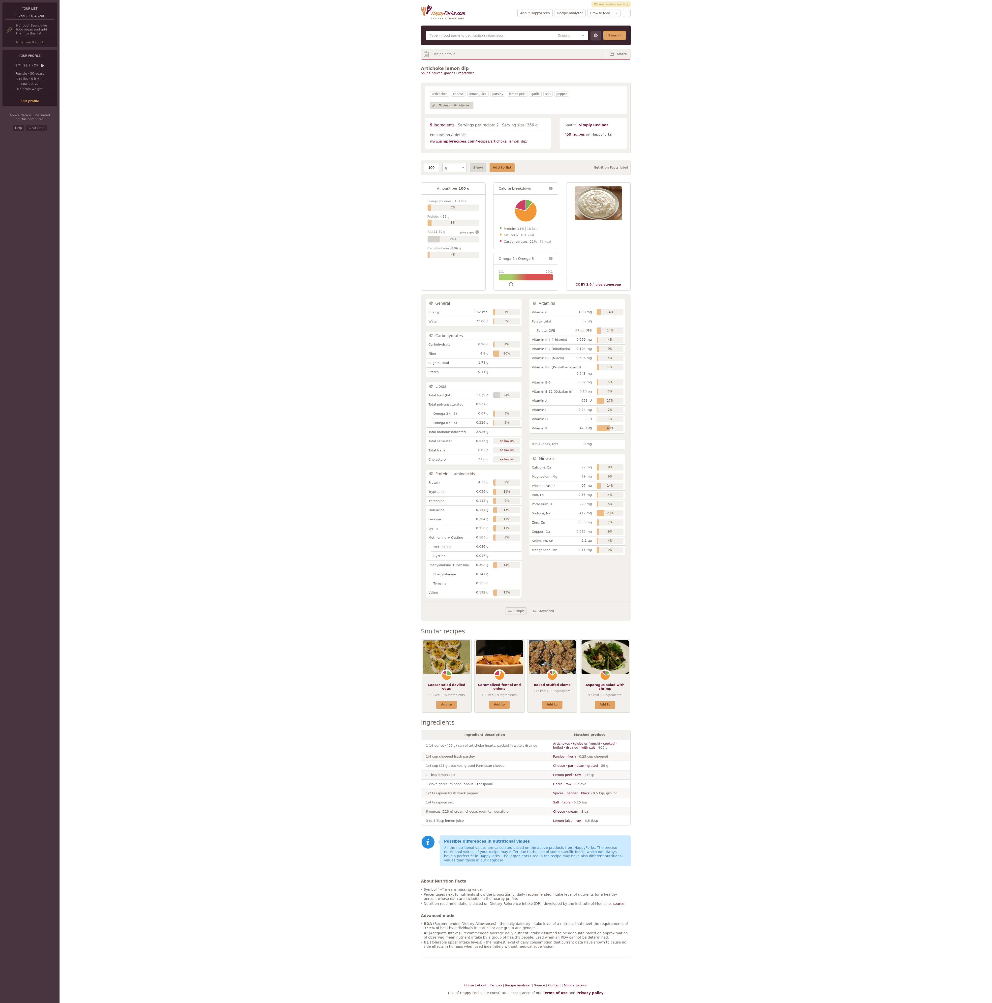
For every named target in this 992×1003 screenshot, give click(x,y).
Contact (554, 985)
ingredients (442, 125)
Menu (627, 13)
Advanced (546, 611)
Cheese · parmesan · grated (575, 765)
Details (42, 66)
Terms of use (555, 993)
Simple (519, 611)
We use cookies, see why (611, 4)
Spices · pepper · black (571, 793)
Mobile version (575, 985)
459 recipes (575, 134)
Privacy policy (590, 993)
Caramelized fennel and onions (499, 687)
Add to (446, 704)
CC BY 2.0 (583, 284)
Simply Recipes (594, 125)
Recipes (496, 985)
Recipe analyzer (570, 13)
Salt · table (561, 802)
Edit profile (30, 101)
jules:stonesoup (607, 284)
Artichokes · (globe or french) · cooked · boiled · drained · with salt (585, 745)
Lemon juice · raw (567, 821)
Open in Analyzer (454, 105)
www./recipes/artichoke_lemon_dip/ (478, 141)
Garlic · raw (562, 784)
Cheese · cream (565, 811)
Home (469, 985)
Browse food (600, 13)
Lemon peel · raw (567, 775)
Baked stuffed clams (552, 685)
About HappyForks (535, 13)
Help (18, 128)
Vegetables (466, 73)
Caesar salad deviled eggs (446, 687)
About (481, 985)
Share (622, 54)
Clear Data (36, 128)
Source (539, 985)
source (618, 904)
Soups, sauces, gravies (438, 73)
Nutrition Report (29, 42)
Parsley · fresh (564, 756)
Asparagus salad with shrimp (605, 687)
